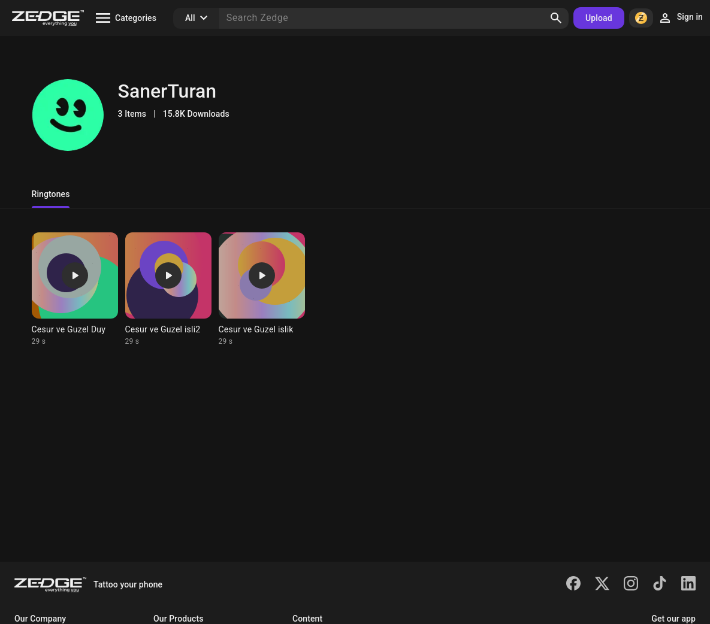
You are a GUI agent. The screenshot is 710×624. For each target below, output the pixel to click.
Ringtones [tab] (51, 194)
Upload (598, 18)
